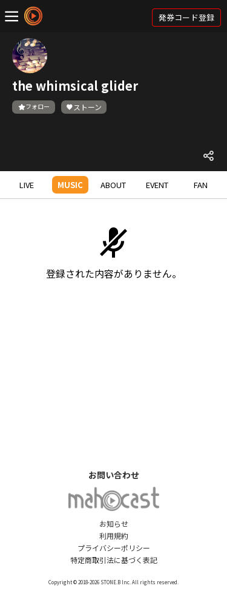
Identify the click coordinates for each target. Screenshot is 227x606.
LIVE (26, 185)
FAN (201, 185)
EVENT (157, 185)
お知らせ (113, 523)
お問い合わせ (113, 475)
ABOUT (113, 185)
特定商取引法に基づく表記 (113, 560)
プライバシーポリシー (113, 547)
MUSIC (70, 185)
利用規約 (113, 535)
